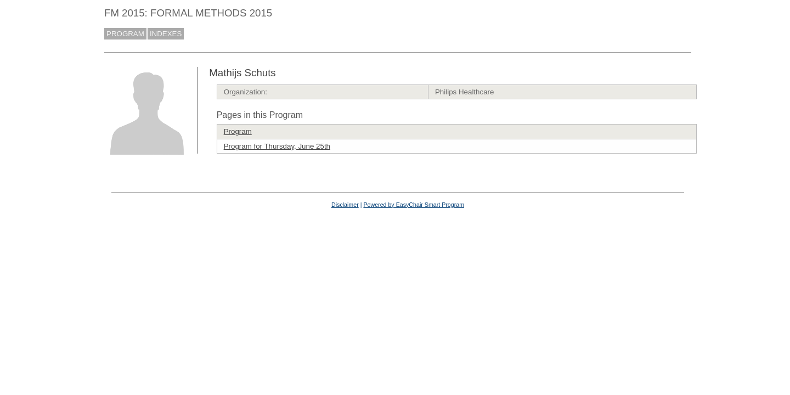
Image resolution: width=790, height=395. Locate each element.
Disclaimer (345, 204)
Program (238, 131)
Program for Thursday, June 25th (277, 146)
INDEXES (166, 34)
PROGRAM (125, 34)
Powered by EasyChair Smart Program (413, 204)
